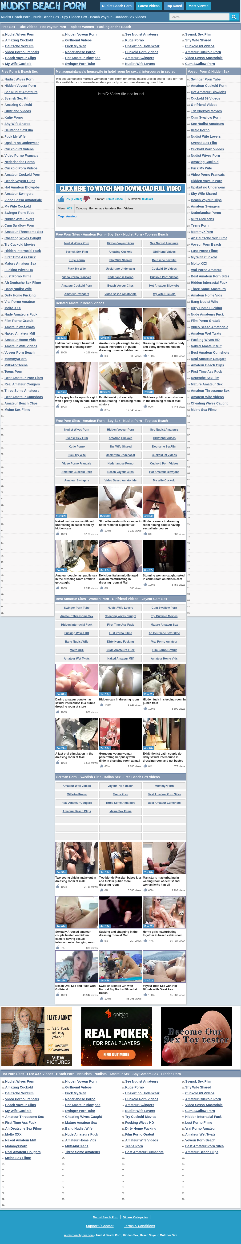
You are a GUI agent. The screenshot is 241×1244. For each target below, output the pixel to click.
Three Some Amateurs (21, 390)
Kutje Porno (134, 40)
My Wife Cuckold (18, 64)
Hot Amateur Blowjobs (82, 58)
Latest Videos (149, 6)
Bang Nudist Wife (18, 289)
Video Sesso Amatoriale (204, 58)
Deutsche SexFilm (19, 46)
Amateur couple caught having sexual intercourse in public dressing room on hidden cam (119, 347)
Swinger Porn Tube (80, 64)
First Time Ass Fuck (20, 257)
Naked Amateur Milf (19, 333)
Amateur (72, 216)
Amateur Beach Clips (21, 403)
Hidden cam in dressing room (119, 699)
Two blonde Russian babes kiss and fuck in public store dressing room (120, 881)
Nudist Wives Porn (19, 34)
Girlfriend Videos (78, 40)
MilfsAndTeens (16, 365)
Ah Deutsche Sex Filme (22, 282)
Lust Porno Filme (17, 276)
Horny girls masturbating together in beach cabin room (162, 933)
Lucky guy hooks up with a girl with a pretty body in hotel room (76, 399)
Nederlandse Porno (80, 52)
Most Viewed (199, 6)
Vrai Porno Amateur (19, 302)
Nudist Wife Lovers (140, 64)
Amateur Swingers (139, 58)
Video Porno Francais (22, 52)
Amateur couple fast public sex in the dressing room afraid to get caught (76, 579)
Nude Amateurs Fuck (20, 314)
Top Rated (174, 6)
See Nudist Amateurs (141, 34)
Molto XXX (12, 308)
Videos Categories (135, 1217)
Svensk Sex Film (198, 34)
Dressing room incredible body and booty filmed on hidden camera (164, 347)
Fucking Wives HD (18, 270)
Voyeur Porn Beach (19, 352)
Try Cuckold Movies (19, 244)
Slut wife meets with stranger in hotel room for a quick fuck (120, 523)
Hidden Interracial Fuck (22, 251)
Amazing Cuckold (19, 40)
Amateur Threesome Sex (23, 232)
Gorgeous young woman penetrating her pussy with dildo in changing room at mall (119, 757)
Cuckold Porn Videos (141, 52)
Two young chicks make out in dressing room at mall (75, 879)
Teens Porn (13, 371)
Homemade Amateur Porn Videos (111, 208)
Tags (61, 216)
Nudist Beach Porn (117, 6)
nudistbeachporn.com (78, 1235)
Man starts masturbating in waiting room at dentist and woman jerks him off (161, 881)
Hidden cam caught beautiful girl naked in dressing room (74, 345)
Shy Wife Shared (198, 40)
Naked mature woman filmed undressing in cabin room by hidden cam (74, 525)
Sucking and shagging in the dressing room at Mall (118, 933)
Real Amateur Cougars (22, 384)
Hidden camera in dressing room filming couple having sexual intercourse (161, 525)
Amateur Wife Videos (20, 346)
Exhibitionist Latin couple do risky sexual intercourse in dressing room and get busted (163, 757)
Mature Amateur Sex (20, 263)
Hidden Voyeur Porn (81, 34)
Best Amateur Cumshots (23, 397)
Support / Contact (99, 1226)
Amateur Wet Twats (19, 327)
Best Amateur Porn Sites (23, 378)
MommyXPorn (15, 359)
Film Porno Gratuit (18, 321)
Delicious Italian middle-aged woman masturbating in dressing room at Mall (118, 579)
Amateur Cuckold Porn (203, 52)
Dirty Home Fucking (20, 295)
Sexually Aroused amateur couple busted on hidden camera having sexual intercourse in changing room (75, 937)
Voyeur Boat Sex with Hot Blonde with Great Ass (160, 987)
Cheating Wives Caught (22, 238)
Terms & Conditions (139, 1226)
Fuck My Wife (75, 46)
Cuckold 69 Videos (199, 46)
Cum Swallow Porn (200, 64)
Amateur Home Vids (20, 340)
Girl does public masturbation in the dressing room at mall (163, 399)
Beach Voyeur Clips (20, 58)
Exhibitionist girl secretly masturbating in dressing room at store (120, 401)
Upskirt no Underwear (142, 46)
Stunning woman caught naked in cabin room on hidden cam (164, 577)
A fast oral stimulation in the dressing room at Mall (74, 755)
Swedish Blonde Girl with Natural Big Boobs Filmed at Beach (118, 989)
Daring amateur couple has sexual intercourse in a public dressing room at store (75, 703)
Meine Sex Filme (17, 410)
